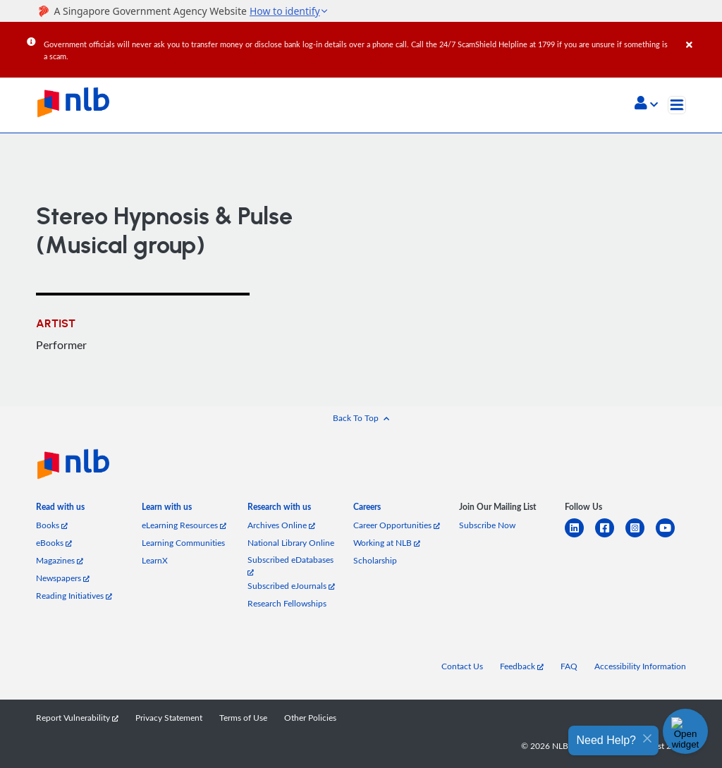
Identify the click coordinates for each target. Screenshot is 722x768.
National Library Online (290, 542)
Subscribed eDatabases (290, 565)
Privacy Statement (168, 717)
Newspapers (63, 578)
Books (52, 525)
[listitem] (60, 509)
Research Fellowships (286, 603)
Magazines (59, 560)
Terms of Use (243, 717)
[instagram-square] (640, 536)
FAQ (569, 666)
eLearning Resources (184, 525)
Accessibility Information (640, 666)
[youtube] (671, 536)
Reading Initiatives (74, 595)
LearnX (155, 560)
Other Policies (310, 717)
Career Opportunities (396, 525)
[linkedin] (580, 536)
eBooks (54, 542)
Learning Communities (183, 542)
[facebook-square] (610, 536)
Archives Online (281, 525)
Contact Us (462, 666)
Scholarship (375, 560)
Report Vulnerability (77, 717)
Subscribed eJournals (291, 585)
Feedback (522, 666)
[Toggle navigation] (677, 105)
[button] (646, 104)
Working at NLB (386, 542)
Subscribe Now (487, 525)
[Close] (701, 34)
